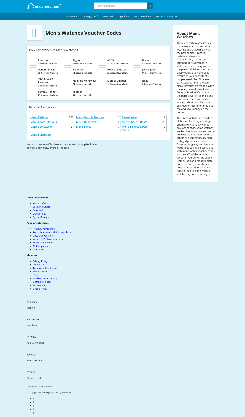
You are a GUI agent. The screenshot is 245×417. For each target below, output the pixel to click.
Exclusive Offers (142, 16)
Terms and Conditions (45, 267)
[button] (73, 16)
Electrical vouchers (43, 242)
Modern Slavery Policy (45, 278)
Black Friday (39, 213)
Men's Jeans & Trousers (90, 117)
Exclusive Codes (41, 206)
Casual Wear (129, 117)
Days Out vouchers (43, 235)
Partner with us (41, 285)
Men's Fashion (39, 117)
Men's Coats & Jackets (43, 122)
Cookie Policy (40, 288)
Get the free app (42, 281)
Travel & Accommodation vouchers (52, 232)
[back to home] (44, 6)
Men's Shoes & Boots (134, 122)
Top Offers (123, 16)
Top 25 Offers (40, 203)
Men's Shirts (83, 126)
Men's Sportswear (41, 126)
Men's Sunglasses (40, 135)
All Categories (40, 246)
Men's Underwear (87, 122)
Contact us (38, 264)
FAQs (35, 274)
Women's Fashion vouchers (48, 239)
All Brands (38, 249)
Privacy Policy (40, 261)
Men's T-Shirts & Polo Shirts (135, 128)
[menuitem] (73, 16)
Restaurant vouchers (167, 16)
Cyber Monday (41, 217)
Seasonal (108, 16)
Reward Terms (41, 271)
